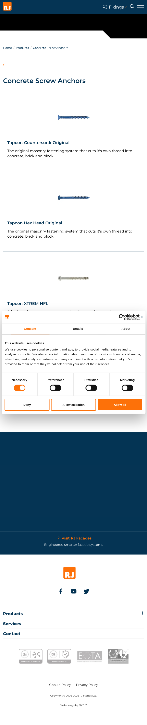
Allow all (120, 404)
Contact (11, 633)
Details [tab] (78, 328)
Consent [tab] (30, 328)
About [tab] (125, 328)
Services (12, 623)
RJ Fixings (114, 7)
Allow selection (73, 404)
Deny (27, 404)
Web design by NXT (72, 705)
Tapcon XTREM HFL (27, 303)
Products (22, 48)
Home (7, 48)
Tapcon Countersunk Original (38, 142)
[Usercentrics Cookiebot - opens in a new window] (124, 317)
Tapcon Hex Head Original (34, 223)
